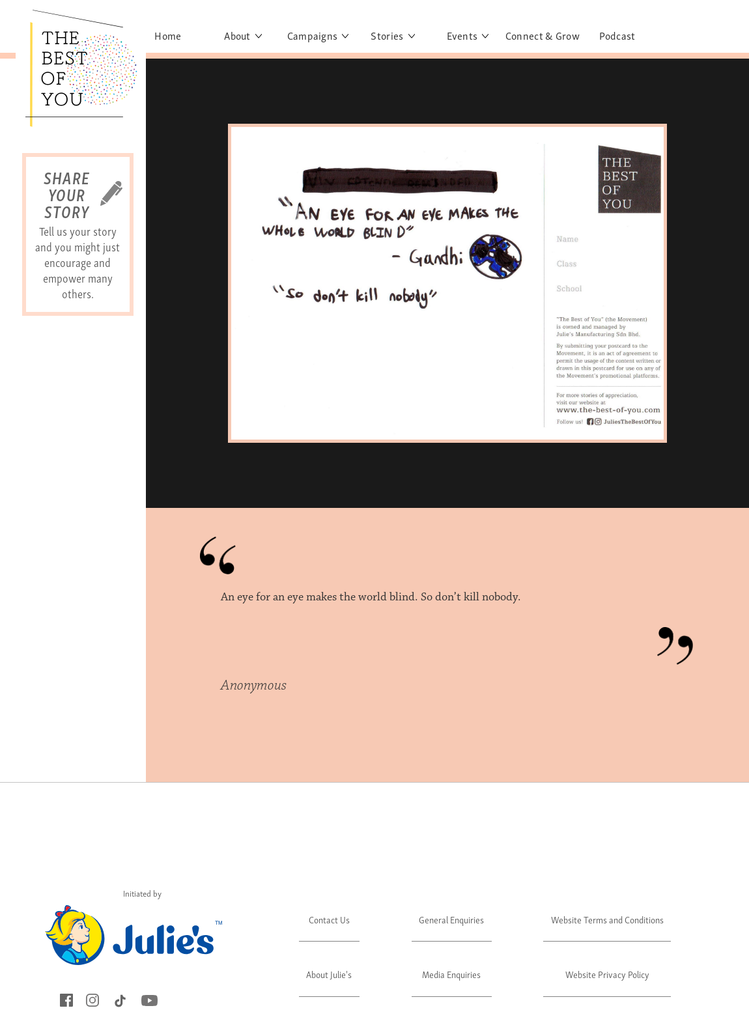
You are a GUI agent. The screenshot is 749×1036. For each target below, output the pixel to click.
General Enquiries (451, 919)
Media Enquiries (451, 973)
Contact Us (329, 919)
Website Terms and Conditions (607, 919)
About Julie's (329, 973)
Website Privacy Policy (607, 973)
